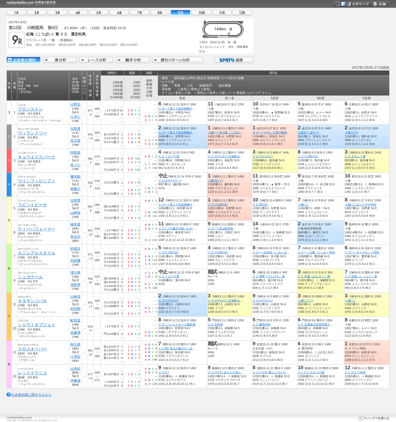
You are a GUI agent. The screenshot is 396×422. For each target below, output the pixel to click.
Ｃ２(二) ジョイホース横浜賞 (177, 324)
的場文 (75, 249)
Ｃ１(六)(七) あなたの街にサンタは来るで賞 (236, 372)
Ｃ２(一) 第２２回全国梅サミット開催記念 (186, 108)
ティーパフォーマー (36, 229)
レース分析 (96, 60)
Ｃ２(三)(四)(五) (308, 156)
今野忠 (75, 104)
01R (16, 12)
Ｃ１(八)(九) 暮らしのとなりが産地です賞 (279, 372)
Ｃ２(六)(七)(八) (263, 156)
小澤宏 (75, 357)
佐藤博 (75, 333)
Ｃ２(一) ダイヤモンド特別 (362, 252)
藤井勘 (75, 176)
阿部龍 (75, 153)
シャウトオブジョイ (36, 325)
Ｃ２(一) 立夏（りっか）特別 (316, 252)
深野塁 (75, 285)
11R (222, 12)
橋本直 (75, 224)
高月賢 (75, 141)
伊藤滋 (75, 380)
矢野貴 (75, 129)
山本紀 (75, 368)
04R (78, 12)
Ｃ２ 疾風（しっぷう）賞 (361, 276)
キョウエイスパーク (36, 157)
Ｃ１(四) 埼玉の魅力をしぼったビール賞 (184, 348)
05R (98, 12)
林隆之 (75, 189)
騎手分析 (132, 60)
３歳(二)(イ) (305, 300)
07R (139, 12)
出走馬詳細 (23, 60)
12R (242, 12)
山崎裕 (75, 213)
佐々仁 (75, 165)
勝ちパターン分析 (177, 60)
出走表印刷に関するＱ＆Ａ (31, 395)
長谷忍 (75, 237)
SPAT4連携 (233, 60)
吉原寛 (75, 200)
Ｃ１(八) (164, 372)
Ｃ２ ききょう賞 (355, 156)
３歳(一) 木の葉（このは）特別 (228, 132)
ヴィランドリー (32, 133)
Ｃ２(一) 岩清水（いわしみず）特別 (275, 252)
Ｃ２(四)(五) (260, 204)
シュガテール (30, 277)
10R (201, 12)
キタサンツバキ (32, 301)
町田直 (75, 320)
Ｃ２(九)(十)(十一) (170, 180)
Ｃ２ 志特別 (215, 324)
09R (180, 12)
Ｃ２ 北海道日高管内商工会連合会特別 (322, 324)
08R (160, 12)
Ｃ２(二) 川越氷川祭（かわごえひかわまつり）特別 (191, 228)
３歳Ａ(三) (351, 132)
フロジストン (30, 109)
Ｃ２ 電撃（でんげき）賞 (269, 276)
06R (119, 12)
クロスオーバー (32, 349)
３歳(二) (303, 204)
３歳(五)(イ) (215, 180)
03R (57, 12)
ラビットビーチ (32, 205)
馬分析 (60, 60)
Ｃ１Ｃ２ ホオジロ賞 (311, 372)
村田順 (75, 309)
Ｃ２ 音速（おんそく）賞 (314, 276)
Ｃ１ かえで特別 (355, 372)
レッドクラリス (32, 373)
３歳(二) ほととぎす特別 (360, 204)
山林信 (75, 296)
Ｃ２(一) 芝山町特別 (221, 228)
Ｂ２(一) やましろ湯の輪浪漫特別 (274, 132)
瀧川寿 (75, 272)
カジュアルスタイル (36, 253)
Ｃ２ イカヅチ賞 (169, 156)
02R (37, 12)
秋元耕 (75, 344)
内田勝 (75, 261)
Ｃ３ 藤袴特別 (261, 324)
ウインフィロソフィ (36, 181)
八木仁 (75, 117)
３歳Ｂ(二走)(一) (308, 132)
